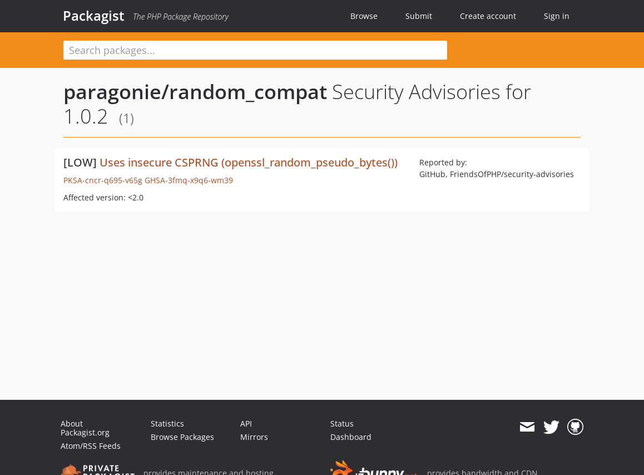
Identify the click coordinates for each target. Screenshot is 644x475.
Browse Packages (182, 437)
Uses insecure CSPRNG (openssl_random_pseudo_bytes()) (249, 162)
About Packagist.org (85, 428)
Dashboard (350, 437)
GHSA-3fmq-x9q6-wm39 (189, 180)
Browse (364, 16)
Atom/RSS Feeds (91, 445)
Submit (418, 16)
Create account (488, 16)
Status (342, 423)
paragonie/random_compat (195, 91)
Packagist (94, 16)
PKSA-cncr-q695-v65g (102, 180)
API (246, 423)
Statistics (167, 423)
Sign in (556, 16)
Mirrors (254, 437)
